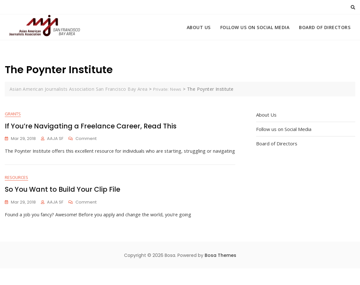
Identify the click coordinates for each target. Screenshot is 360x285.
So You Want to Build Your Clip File (62, 206)
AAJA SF (55, 139)
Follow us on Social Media (255, 27)
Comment (86, 139)
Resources (16, 193)
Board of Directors (324, 27)
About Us (199, 27)
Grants (13, 114)
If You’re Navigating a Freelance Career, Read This (90, 126)
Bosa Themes (220, 272)
